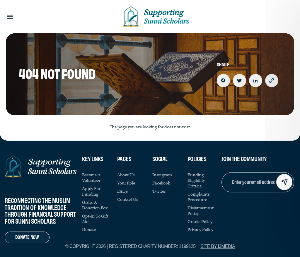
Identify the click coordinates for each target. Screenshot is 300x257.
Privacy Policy (200, 229)
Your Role (126, 183)
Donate (89, 229)
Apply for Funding (91, 191)
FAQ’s (122, 191)
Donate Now (27, 237)
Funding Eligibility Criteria (196, 180)
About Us (125, 175)
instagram (162, 175)
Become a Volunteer (91, 177)
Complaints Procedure (198, 197)
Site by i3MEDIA (217, 246)
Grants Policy (200, 222)
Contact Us (127, 199)
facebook (161, 183)
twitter (159, 191)
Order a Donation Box (95, 205)
